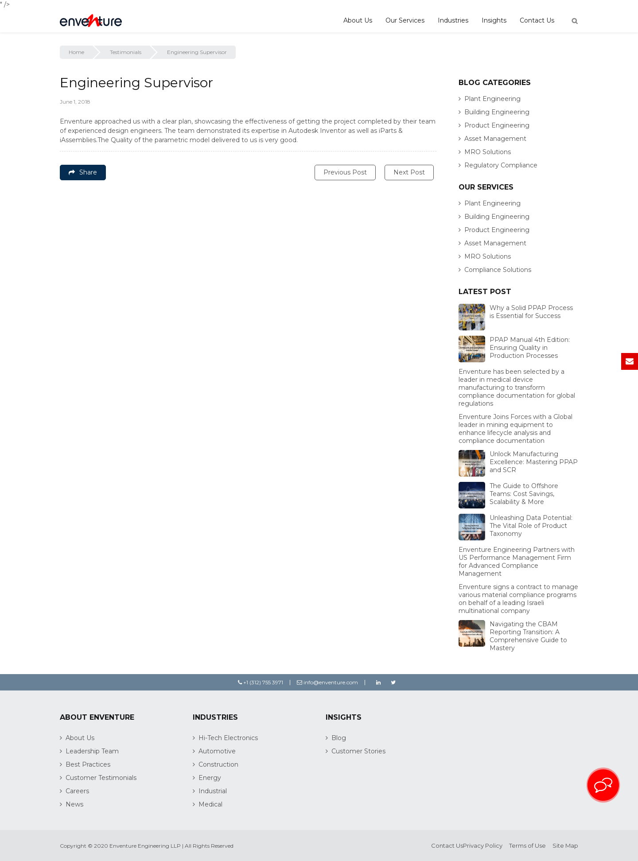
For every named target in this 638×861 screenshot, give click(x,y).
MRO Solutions (487, 152)
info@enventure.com (327, 682)
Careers (77, 791)
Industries (453, 20)
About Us (357, 20)
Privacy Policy (482, 845)
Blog (338, 738)
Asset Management (495, 139)
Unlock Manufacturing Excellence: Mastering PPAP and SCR (534, 462)
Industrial (212, 791)
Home (76, 52)
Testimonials (125, 52)
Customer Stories (358, 751)
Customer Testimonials (101, 778)
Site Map (565, 845)
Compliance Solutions (497, 270)
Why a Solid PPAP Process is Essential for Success (531, 312)
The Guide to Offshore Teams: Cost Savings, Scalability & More (524, 494)
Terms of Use (527, 845)
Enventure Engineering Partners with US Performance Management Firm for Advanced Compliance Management (517, 562)
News (74, 804)
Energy (209, 778)
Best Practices (88, 764)
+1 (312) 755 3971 (260, 682)
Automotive (217, 751)
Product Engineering (496, 125)
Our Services (404, 20)
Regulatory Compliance (500, 165)
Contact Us (537, 20)
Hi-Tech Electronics (228, 738)
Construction (218, 764)
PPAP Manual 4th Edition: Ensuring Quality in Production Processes (530, 348)
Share (83, 172)
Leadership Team (92, 751)
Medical (210, 804)
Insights (494, 20)
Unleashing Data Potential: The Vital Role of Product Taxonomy (531, 526)
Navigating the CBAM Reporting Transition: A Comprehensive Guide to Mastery (528, 636)
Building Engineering (496, 112)
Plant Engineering (492, 99)
